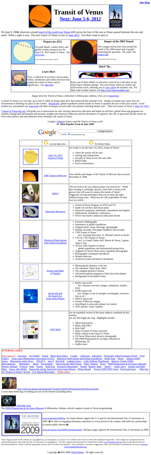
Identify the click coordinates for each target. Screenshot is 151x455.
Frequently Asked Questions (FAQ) (120, 356)
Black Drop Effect (59, 356)
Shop (4, 369)
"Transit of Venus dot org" (13, 111)
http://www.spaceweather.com (115, 90)
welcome (144, 444)
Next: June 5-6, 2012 (80, 18)
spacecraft (33, 106)
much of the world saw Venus (54, 32)
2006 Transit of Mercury (55, 175)
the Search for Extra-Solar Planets (60, 369)
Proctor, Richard (9, 366)
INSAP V (40, 361)
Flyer (142, 356)
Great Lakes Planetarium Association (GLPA (32, 358)
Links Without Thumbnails (96, 361)
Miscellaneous (8, 364)
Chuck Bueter (77, 452)
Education (97, 356)
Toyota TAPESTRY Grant (106, 369)
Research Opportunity (67, 366)
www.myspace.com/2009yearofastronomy (62, 429)
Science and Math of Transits (55, 272)
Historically (54, 103)
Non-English (47, 364)
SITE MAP (55, 329)
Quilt (31, 366)
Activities (22, 356)
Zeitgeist (60, 121)
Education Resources (55, 211)
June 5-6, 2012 (142, 106)
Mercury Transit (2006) (122, 361)
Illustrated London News (21, 361)
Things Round (84, 369)
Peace (103, 364)
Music (36, 364)
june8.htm (114, 96)
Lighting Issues (74, 361)
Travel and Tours (128, 369)
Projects (23, 366)
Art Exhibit (34, 356)
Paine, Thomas (91, 364)
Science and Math (136, 366)
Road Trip (50, 366)
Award (45, 356)
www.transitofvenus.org (113, 442)
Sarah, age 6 (120, 366)
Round (83, 366)
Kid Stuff (60, 361)
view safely (111, 87)
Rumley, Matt (94, 366)
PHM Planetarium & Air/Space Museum (127, 364)
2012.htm (39, 55)
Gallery (5, 358)
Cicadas (74, 356)
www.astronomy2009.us (53, 418)
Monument (24, 364)
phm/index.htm (24, 405)
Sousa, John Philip (18, 369)
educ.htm (49, 85)
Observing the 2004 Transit (68, 364)
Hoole (120, 358)
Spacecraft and (36, 369)
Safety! (55, 193)
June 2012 (74, 35)
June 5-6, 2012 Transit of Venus (55, 156)
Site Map (145, 2)
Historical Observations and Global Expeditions (79, 358)
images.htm (103, 54)
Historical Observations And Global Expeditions (55, 241)
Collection (85, 356)
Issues (5, 361)
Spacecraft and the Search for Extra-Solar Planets (55, 296)
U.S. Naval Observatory (43, 372)
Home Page (109, 358)
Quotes (39, 366)
